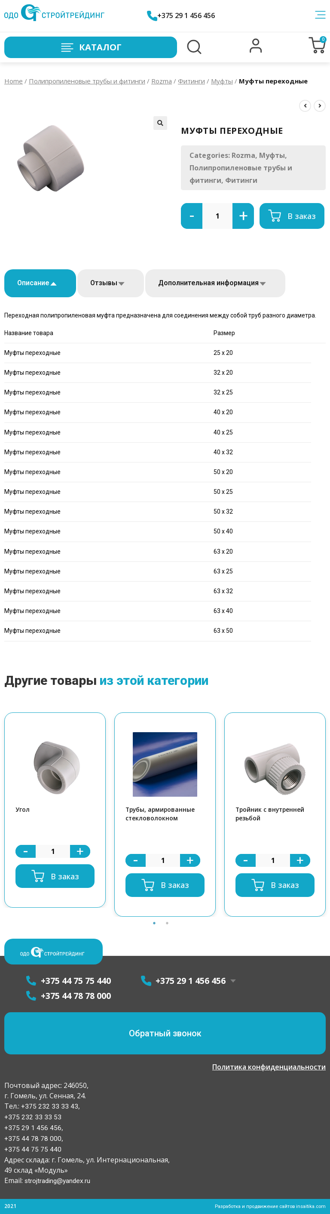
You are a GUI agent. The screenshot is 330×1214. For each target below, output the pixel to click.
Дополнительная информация (208, 283)
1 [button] (154, 925)
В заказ (302, 216)
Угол (23, 810)
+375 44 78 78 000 (32, 1139)
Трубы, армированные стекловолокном (162, 815)
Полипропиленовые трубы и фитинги (87, 81)
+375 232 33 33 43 (48, 1107)
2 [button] (167, 925)
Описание (33, 283)
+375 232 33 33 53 (32, 1117)
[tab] (40, 283)
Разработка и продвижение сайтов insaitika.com (266, 1207)
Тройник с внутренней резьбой (272, 815)
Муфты (222, 81)
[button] (256, 50)
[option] (55, 810)
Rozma (161, 81)
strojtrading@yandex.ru (58, 1181)
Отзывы (103, 283)
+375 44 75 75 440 (32, 1150)
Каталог (91, 47)
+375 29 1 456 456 (184, 15)
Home (13, 81)
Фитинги (191, 81)
